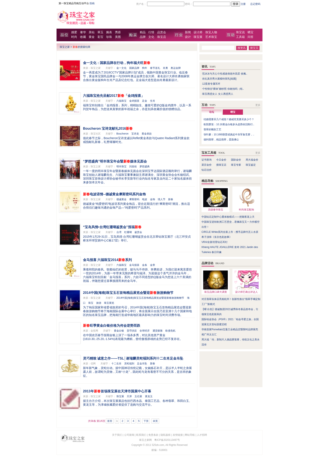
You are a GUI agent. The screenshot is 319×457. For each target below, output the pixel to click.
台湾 (118, 232)
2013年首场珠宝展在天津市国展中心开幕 (117, 391)
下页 (146, 421)
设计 (188, 37)
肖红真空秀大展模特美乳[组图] (219, 78)
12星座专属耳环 (211, 83)
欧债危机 (170, 330)
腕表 (109, 32)
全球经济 (145, 330)
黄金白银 (119, 330)
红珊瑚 (128, 232)
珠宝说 (240, 32)
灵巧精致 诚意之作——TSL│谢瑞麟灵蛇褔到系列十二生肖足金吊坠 (133, 358)
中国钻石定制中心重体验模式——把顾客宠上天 (228, 216)
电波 (144, 199)
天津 (129, 396)
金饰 (152, 199)
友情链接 (178, 434)
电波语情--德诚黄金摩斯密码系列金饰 (114, 194)
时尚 (74, 37)
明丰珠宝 (121, 166)
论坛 (211, 112)
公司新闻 (129, 434)
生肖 (152, 100)
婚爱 (74, 32)
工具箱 (240, 37)
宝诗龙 (135, 133)
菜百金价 (207, 164)
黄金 (92, 37)
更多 (257, 105)
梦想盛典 (145, 166)
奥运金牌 (176, 68)
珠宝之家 (65, 46)
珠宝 (90, 302)
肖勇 (165, 68)
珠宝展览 (109, 302)
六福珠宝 (121, 100)
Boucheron (122, 133)
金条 (144, 265)
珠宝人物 (211, 32)
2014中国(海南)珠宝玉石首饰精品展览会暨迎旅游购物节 (128, 292)
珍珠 (109, 37)
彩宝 (100, 37)
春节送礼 (155, 68)
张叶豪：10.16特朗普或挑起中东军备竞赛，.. (229, 134)
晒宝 (250, 32)
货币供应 (132, 330)
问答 (250, 37)
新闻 (188, 32)
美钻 (92, 32)
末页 (155, 421)
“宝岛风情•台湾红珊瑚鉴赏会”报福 (112, 227)
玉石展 (138, 396)
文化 (151, 37)
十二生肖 (116, 363)
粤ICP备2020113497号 (167, 439)
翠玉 (100, 32)
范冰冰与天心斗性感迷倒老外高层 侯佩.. (224, 73)
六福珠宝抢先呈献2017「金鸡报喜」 (113, 95)
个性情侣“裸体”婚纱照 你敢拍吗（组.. (223, 88)
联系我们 (141, 434)
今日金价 (221, 159)
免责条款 (153, 434)
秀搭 (118, 32)
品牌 (143, 37)
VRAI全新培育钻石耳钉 (215, 242)
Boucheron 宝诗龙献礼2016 (108, 128)
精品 (143, 32)
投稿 (92, 3)
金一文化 (121, 68)
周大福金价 (252, 159)
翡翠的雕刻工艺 (212, 129)
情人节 (161, 199)
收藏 (83, 37)
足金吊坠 (142, 363)
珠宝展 (198, 37)
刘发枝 (133, 166)
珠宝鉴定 (251, 164)
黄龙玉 (149, 396)
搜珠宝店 (221, 164)
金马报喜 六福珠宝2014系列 (107, 260)
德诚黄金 (121, 199)
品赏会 (161, 32)
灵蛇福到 (129, 363)
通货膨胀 (158, 330)
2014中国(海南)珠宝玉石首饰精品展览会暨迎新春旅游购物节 (150, 297)
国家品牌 (134, 68)
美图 (118, 37)
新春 (170, 199)
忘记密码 (255, 4)
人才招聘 (202, 434)
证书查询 (207, 159)
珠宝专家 (236, 164)
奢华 (83, 32)
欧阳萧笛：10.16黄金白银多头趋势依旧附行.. (229, 124)
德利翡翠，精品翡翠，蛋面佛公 (221, 139)
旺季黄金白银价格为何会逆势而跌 (111, 325)
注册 (243, 4)
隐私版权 (166, 434)
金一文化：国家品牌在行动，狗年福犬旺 (116, 63)
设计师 (198, 32)
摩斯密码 (134, 199)
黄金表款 (147, 133)
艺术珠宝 (211, 37)
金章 (152, 265)
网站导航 (190, 434)
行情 (151, 32)
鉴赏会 (138, 232)
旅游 (98, 302)
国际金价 (236, 159)
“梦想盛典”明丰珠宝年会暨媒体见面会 (115, 161)
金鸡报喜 (134, 100)
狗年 (144, 68)
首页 (109, 421)
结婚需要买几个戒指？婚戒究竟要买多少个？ (229, 119)
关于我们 (117, 434)
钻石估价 (207, 169)
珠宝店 (161, 37)
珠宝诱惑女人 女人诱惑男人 (217, 93)
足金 (144, 100)
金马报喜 (134, 265)
